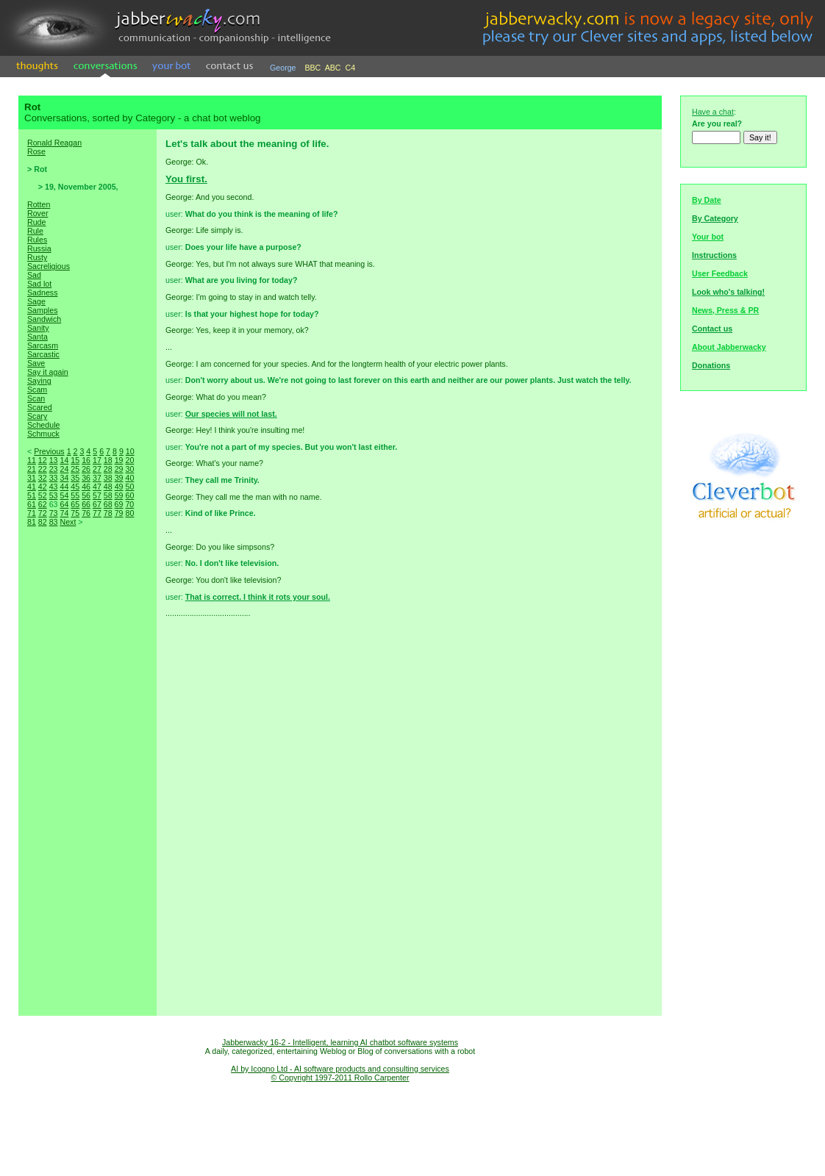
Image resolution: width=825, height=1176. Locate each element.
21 (31, 469)
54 (64, 495)
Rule (35, 230)
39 (119, 477)
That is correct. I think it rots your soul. (257, 596)
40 (129, 477)
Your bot (708, 236)
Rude (36, 222)
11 (31, 460)
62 (42, 504)
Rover (37, 213)
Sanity (38, 327)
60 (129, 495)
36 (86, 477)
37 (97, 477)
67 (97, 504)
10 (130, 451)
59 (119, 495)
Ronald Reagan (54, 142)
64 (64, 504)
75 (75, 513)
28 (108, 469)
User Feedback (720, 273)
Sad (34, 274)
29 (119, 469)
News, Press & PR (725, 310)
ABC (333, 67)
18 (108, 460)
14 (64, 460)
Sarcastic (43, 354)
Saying (39, 380)
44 (64, 486)
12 (42, 460)
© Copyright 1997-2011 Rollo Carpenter (340, 1077)
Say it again (47, 372)
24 (64, 469)
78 (108, 513)
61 (31, 504)
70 (129, 504)
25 (75, 469)
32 (42, 477)
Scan (36, 398)
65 (75, 504)
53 (53, 495)
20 (129, 460)
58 (108, 495)
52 (42, 495)
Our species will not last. (231, 413)
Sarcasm (42, 345)
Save (36, 363)
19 (119, 460)
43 (53, 486)
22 (42, 469)
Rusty (37, 257)
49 (119, 486)
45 (75, 486)
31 (31, 477)
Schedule (43, 424)
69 (119, 504)
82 (42, 521)
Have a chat (713, 111)
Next (68, 521)
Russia (39, 248)
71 (31, 513)
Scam (37, 389)
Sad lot (39, 283)
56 (86, 495)
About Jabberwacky (729, 347)
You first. (186, 178)
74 (64, 513)
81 (31, 521)
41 (31, 486)
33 (53, 477)
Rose (36, 151)
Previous (49, 451)
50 (129, 486)
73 (53, 513)
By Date (706, 200)
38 (108, 477)
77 (97, 513)
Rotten (38, 204)
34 (64, 477)
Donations (711, 365)
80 (129, 513)
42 (42, 486)
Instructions (714, 255)
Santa (37, 336)
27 (97, 469)
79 (119, 513)
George (283, 67)
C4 (351, 67)
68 (108, 504)
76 (86, 513)
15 (75, 460)
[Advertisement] (87, 786)
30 (129, 469)
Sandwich (44, 319)
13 (53, 460)
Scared (39, 407)
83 (53, 521)
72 (42, 513)
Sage (36, 301)
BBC (312, 67)
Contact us (712, 328)
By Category (715, 218)
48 (108, 486)
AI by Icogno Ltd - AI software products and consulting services (340, 1068)
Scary (37, 416)
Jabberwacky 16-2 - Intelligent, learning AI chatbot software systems (340, 1042)
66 (86, 504)
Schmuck (43, 433)
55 (75, 495)
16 (86, 460)
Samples (42, 310)
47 (97, 486)
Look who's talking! (728, 291)
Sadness (42, 292)
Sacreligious (48, 266)
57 (97, 495)
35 (75, 477)
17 (97, 460)
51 (31, 495)
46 (86, 486)
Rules (37, 239)
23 (53, 469)
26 (86, 469)
